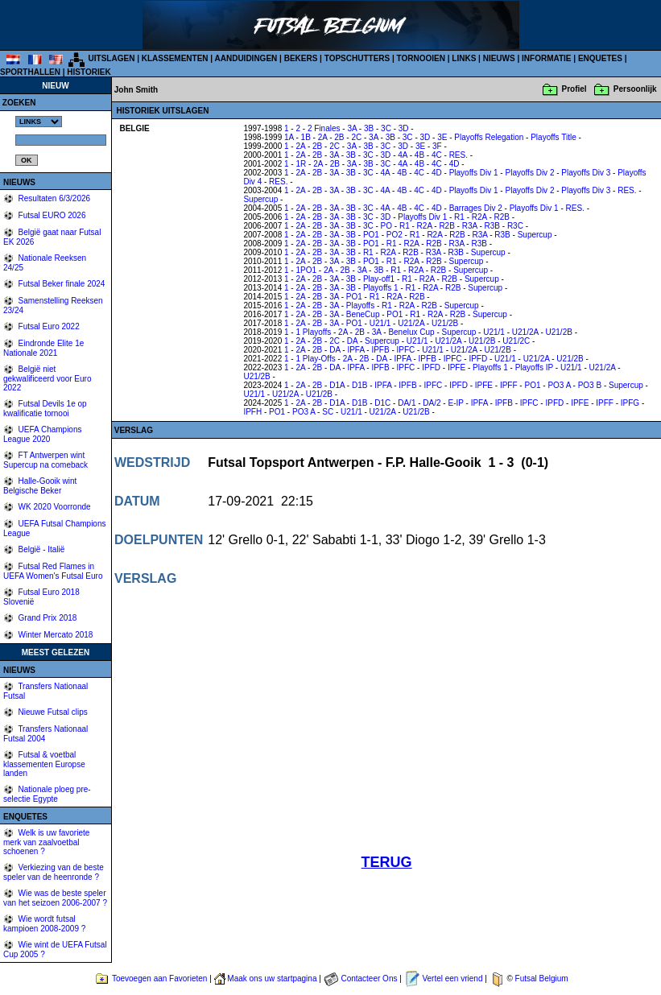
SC (327, 411)
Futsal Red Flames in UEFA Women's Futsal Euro (52, 571)
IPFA (355, 349)
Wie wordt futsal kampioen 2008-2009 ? (44, 923)
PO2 (394, 234)
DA (352, 340)
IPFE (456, 367)
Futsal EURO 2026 (51, 215)
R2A (479, 217)
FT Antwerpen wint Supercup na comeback (45, 460)
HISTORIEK (88, 72)
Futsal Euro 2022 (48, 326)
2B (339, 137)
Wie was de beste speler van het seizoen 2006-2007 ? (55, 898)
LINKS (464, 58)
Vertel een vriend (452, 978)
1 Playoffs (313, 332)
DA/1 (406, 402)
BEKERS (301, 58)
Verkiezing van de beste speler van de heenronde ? (53, 872)
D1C (382, 402)
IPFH (252, 411)
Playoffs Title (553, 137)
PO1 (371, 234)
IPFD (478, 358)
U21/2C (516, 340)
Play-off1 (379, 279)
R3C (515, 225)
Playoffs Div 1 (473, 172)
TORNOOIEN (421, 58)
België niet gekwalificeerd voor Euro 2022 (47, 378)
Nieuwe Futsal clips (52, 712)
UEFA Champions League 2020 (42, 434)
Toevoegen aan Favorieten (159, 978)
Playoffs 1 (381, 287)
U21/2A (411, 323)
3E (442, 137)
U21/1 (380, 323)
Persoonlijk (635, 89)
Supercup (260, 199)
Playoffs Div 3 (585, 172)
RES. (458, 155)
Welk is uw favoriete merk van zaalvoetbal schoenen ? (46, 842)
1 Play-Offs (315, 358)
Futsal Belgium (541, 978)
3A (352, 128)
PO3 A (558, 385)
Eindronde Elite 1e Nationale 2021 (43, 348)
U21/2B (445, 323)
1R (300, 163)
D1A (337, 385)
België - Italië (40, 549)
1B (306, 137)
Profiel (574, 89)
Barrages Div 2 (475, 208)
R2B (502, 217)
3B (369, 128)
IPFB (380, 349)
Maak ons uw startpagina (271, 978)
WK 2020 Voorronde (53, 506)
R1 (459, 217)
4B (419, 155)
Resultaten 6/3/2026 (53, 198)
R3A (469, 225)
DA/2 (431, 402)
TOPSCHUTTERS (357, 58)
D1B (359, 385)
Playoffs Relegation (488, 137)
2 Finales (324, 128)
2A (323, 137)
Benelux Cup (411, 332)
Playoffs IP (534, 367)
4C (437, 155)
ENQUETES (600, 58)
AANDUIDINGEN (246, 58)
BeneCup (363, 314)
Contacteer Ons (369, 978)
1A (289, 137)
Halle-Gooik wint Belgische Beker (39, 486)
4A (402, 155)
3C (386, 128)
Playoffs (360, 305)
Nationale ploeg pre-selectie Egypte (47, 794)
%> (38, 121)
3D (404, 128)
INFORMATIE (546, 58)
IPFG (630, 402)
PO (386, 225)
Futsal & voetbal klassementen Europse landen (44, 764)
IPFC (406, 349)
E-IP (455, 402)
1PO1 (305, 270)
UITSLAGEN (112, 58)
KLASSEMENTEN (175, 58)
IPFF (509, 385)
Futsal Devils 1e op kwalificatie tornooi (45, 408)
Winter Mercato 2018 (54, 634)
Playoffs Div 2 (529, 172)
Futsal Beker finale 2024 (60, 283)
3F (437, 146)
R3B (492, 225)
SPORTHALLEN (30, 72)
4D (454, 163)
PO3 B (589, 385)
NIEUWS (499, 58)
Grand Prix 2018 (46, 617)
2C (356, 137)
